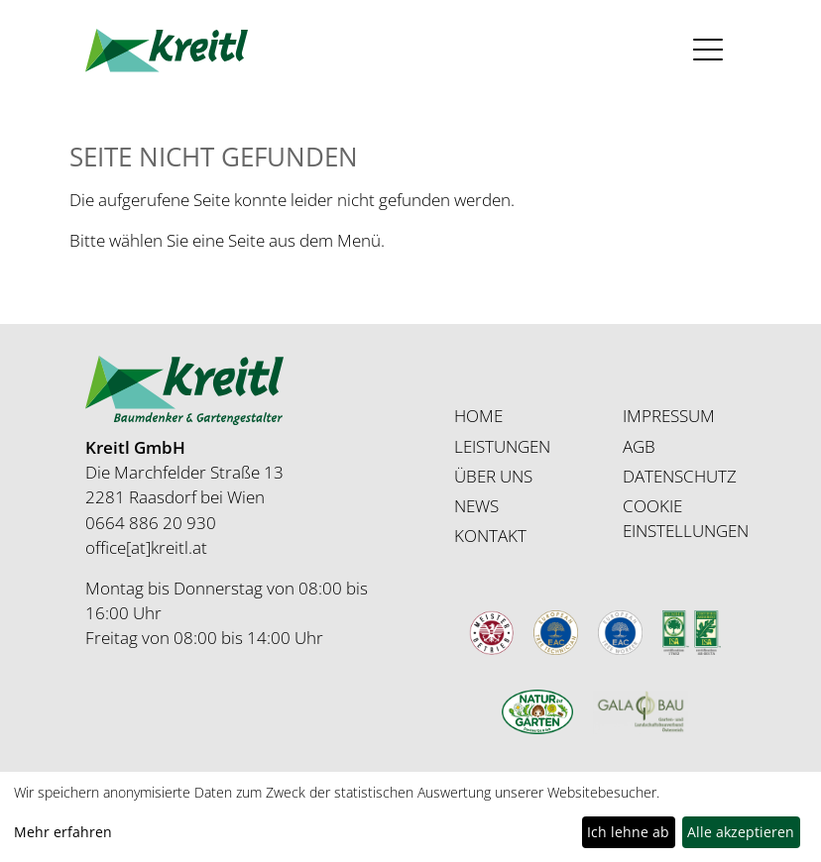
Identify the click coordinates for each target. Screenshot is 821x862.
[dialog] (410, 817)
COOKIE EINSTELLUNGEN (686, 518)
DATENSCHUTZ (680, 476)
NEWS (476, 505)
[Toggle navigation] (708, 50)
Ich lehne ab (628, 831)
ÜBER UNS (493, 476)
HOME (478, 415)
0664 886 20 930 (150, 522)
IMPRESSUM (669, 415)
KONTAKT (490, 535)
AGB (639, 446)
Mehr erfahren (63, 831)
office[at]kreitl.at (146, 547)
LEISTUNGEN (502, 446)
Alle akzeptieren (740, 831)
